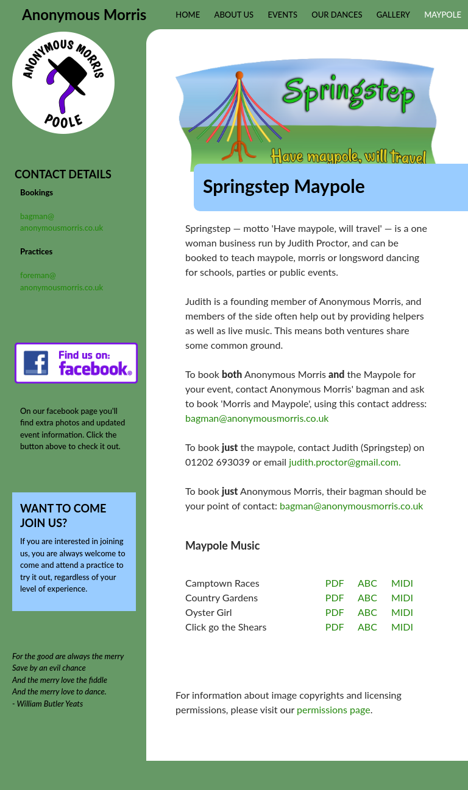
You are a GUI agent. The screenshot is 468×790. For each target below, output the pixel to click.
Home (188, 14)
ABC (367, 583)
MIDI (402, 583)
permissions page (333, 709)
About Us (234, 14)
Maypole (442, 14)
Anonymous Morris (84, 14)
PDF (334, 583)
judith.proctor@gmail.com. (344, 461)
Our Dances (336, 14)
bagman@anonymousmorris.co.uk (256, 418)
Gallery (393, 14)
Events (282, 14)
